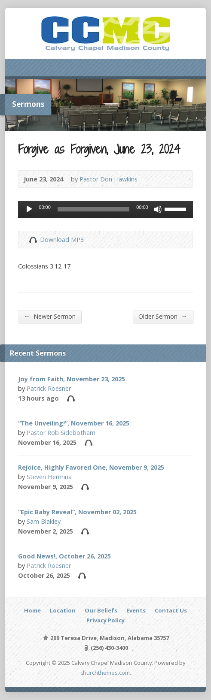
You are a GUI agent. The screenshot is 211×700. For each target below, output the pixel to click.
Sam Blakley (44, 521)
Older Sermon (162, 316)
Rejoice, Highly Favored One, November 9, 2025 (91, 467)
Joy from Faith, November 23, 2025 (71, 379)
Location (63, 610)
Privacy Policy (105, 620)
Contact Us (171, 610)
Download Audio (33, 239)
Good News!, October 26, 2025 (64, 556)
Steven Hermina (49, 477)
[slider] (93, 209)
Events (136, 610)
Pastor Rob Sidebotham (61, 432)
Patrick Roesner (49, 388)
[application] (105, 209)
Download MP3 (62, 239)
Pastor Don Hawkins (109, 179)
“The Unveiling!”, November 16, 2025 (73, 423)
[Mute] (157, 209)
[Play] (29, 209)
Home (32, 610)
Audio (71, 398)
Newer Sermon (49, 316)
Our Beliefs (101, 610)
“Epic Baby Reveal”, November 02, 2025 (77, 512)
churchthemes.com (105, 672)
